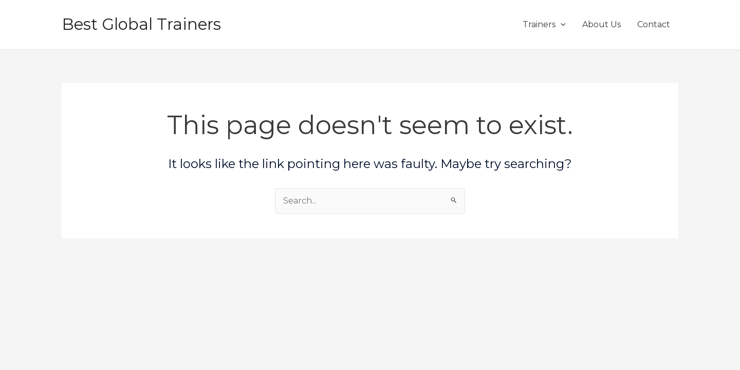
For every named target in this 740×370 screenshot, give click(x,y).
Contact (653, 24)
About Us (601, 24)
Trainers (544, 24)
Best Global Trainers (141, 24)
